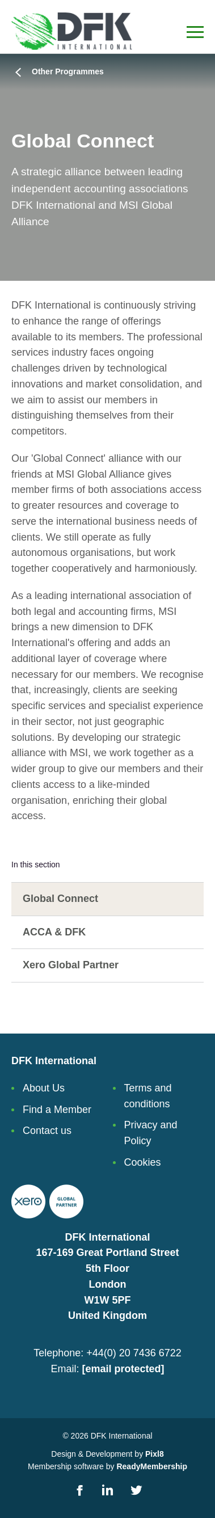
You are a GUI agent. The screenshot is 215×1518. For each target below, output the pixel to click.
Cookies (142, 1162)
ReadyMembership (151, 1466)
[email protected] (123, 1368)
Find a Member (57, 1109)
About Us (44, 1088)
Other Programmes (68, 71)
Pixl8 (154, 1453)
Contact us (47, 1130)
